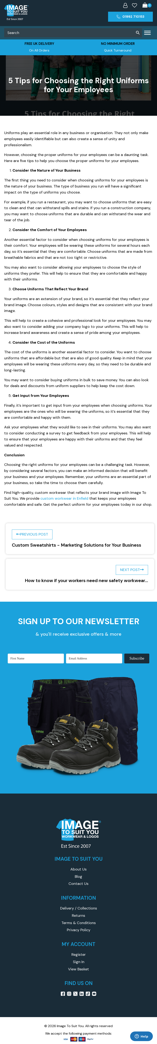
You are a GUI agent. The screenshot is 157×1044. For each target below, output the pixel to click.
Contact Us (78, 883)
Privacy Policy (78, 929)
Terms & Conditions (78, 922)
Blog (78, 876)
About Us (78, 869)
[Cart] (147, 5)
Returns (78, 915)
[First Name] (36, 658)
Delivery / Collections (78, 908)
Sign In (78, 961)
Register (78, 954)
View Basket (78, 969)
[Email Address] (94, 658)
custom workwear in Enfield (64, 498)
